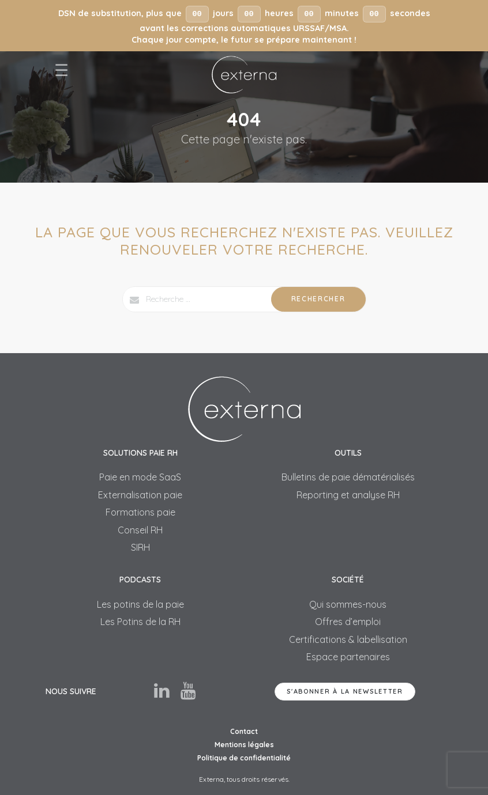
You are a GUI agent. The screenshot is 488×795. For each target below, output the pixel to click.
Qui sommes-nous (347, 604)
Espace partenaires (348, 656)
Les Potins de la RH (140, 621)
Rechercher (318, 298)
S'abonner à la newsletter (345, 691)
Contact (244, 731)
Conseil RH (140, 530)
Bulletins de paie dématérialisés (348, 477)
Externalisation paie (140, 495)
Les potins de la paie (140, 604)
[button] (244, 25)
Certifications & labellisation (348, 639)
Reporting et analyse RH (348, 495)
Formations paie (140, 512)
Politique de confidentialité (244, 758)
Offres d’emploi (348, 621)
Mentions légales (244, 744)
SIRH (140, 547)
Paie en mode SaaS (140, 477)
